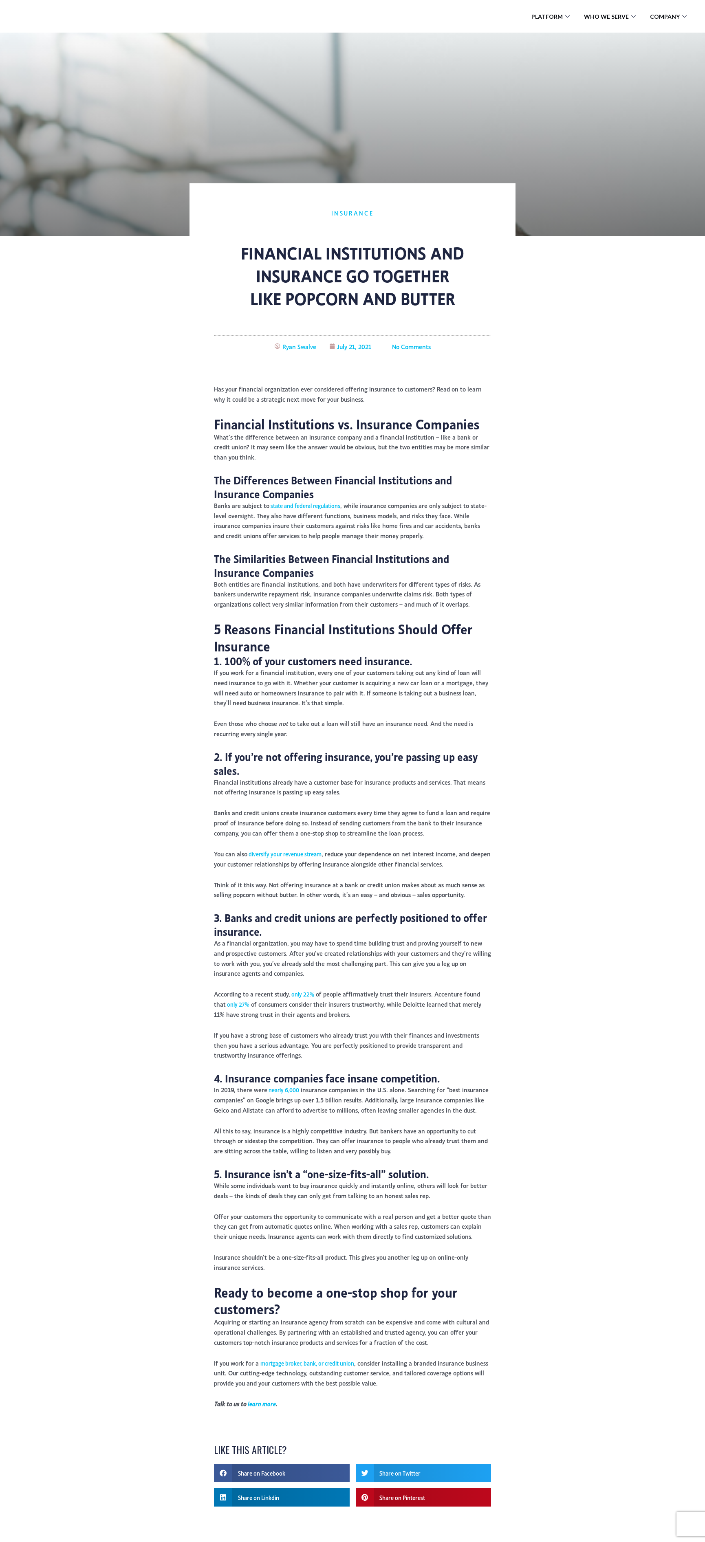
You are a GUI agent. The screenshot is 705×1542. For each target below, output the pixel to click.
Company (669, 16)
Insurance (352, 213)
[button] (282, 1484)
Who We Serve (611, 16)
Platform (551, 16)
